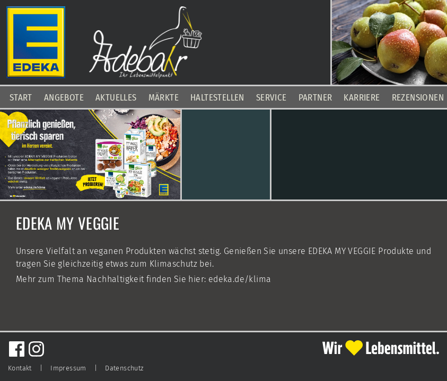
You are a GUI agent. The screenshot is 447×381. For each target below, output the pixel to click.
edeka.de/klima (239, 279)
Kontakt (20, 368)
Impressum (68, 368)
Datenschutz (124, 368)
